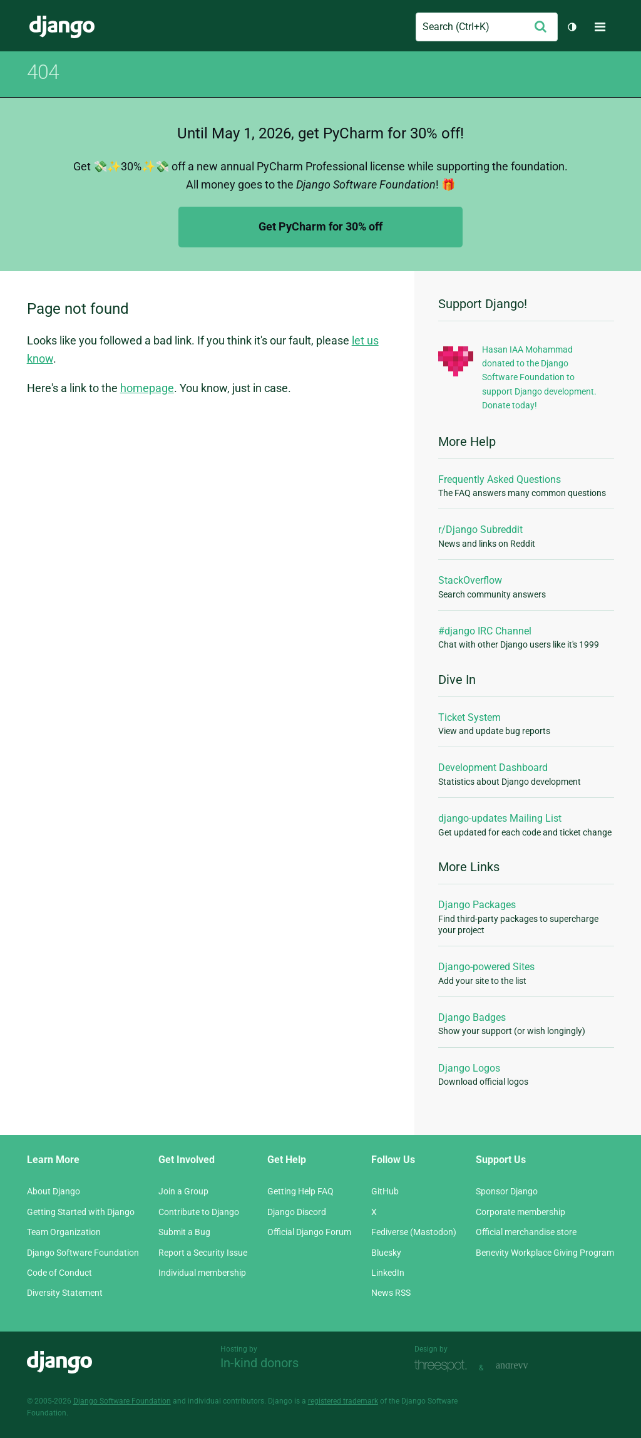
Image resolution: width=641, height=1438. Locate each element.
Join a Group (183, 1191)
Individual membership (202, 1273)
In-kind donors (259, 1362)
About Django (53, 1191)
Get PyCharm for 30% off (320, 226)
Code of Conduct (59, 1273)
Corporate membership (520, 1212)
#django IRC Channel (484, 631)
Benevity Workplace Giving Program (545, 1253)
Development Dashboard (493, 767)
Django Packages (477, 905)
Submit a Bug (184, 1232)
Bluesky (386, 1253)
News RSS (391, 1293)
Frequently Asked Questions (499, 479)
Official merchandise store (526, 1232)
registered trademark (343, 1401)
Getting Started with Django (81, 1212)
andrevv (525, 1366)
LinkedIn (387, 1273)
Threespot (443, 1366)
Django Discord (296, 1212)
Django (62, 27)
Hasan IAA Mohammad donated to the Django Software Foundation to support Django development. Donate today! (539, 377)
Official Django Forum (309, 1232)
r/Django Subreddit (480, 529)
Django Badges (472, 1017)
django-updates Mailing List (500, 818)
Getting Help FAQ (300, 1191)
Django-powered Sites (486, 967)
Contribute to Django (198, 1212)
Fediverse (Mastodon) (413, 1232)
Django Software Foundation (83, 1253)
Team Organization (64, 1232)
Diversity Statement (65, 1293)
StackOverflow (470, 580)
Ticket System (469, 717)
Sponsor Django (507, 1191)
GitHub (385, 1191)
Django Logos (469, 1068)
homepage (147, 388)
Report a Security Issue (202, 1253)
